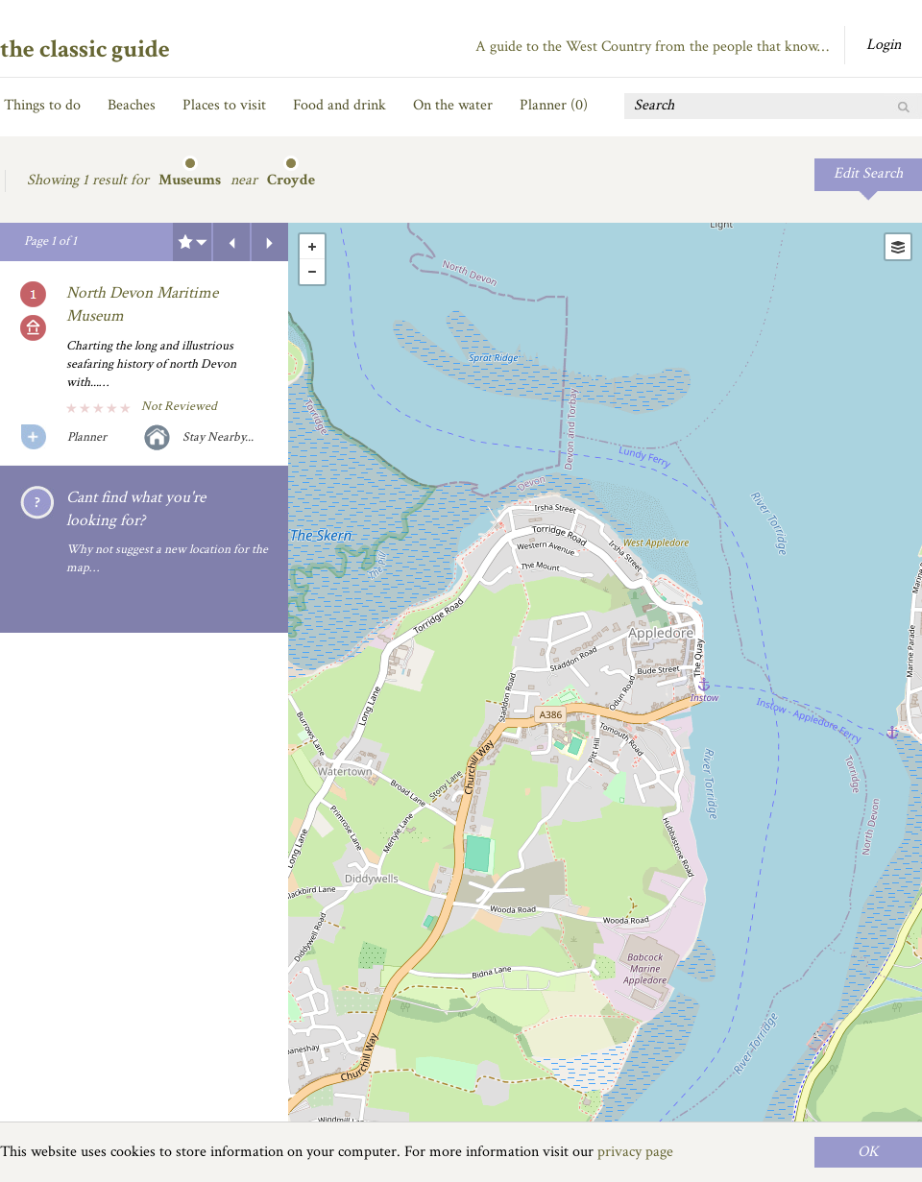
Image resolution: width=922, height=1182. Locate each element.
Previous (231, 242)
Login (883, 45)
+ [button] (312, 246)
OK (868, 1152)
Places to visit (224, 105)
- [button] (312, 271)
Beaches (132, 105)
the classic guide (85, 49)
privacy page (635, 1152)
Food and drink (339, 105)
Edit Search (868, 173)
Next (270, 242)
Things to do (42, 105)
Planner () (554, 105)
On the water (453, 105)
